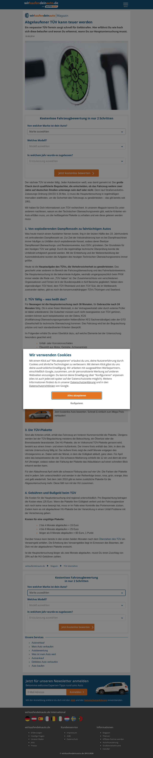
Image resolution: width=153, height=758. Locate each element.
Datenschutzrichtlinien (42, 386)
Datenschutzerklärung (83, 382)
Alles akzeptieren (76, 395)
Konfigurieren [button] (77, 403)
